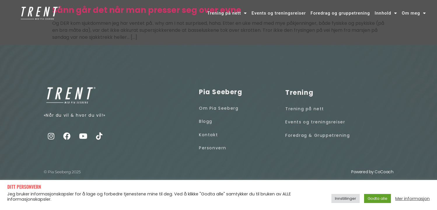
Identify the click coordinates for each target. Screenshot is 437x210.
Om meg (414, 13)
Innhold (386, 13)
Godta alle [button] (377, 198)
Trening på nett (227, 13)
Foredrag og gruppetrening (340, 13)
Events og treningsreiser (278, 13)
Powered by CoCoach (372, 172)
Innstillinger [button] (345, 198)
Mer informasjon (412, 198)
